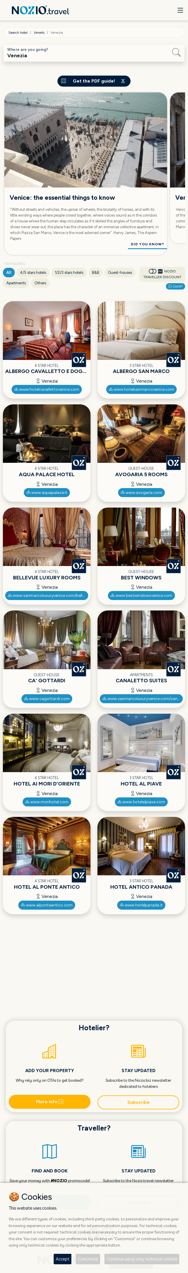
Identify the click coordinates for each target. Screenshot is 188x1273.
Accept (62, 1259)
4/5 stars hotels (33, 272)
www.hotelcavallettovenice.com (46, 389)
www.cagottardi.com (47, 698)
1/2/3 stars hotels (69, 272)
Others (40, 283)
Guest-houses (120, 272)
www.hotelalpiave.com (141, 801)
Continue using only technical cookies (141, 1259)
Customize (88, 1259)
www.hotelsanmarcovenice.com (141, 389)
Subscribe (138, 1102)
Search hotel (18, 33)
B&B (95, 272)
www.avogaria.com (141, 492)
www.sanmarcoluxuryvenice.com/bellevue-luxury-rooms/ (48, 595)
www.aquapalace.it (46, 492)
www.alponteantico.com (47, 905)
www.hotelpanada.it (141, 905)
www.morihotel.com (46, 801)
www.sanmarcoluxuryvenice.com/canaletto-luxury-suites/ (142, 698)
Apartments (16, 283)
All (8, 272)
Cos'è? (175, 286)
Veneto (39, 33)
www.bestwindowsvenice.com (141, 595)
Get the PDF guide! (94, 81)
